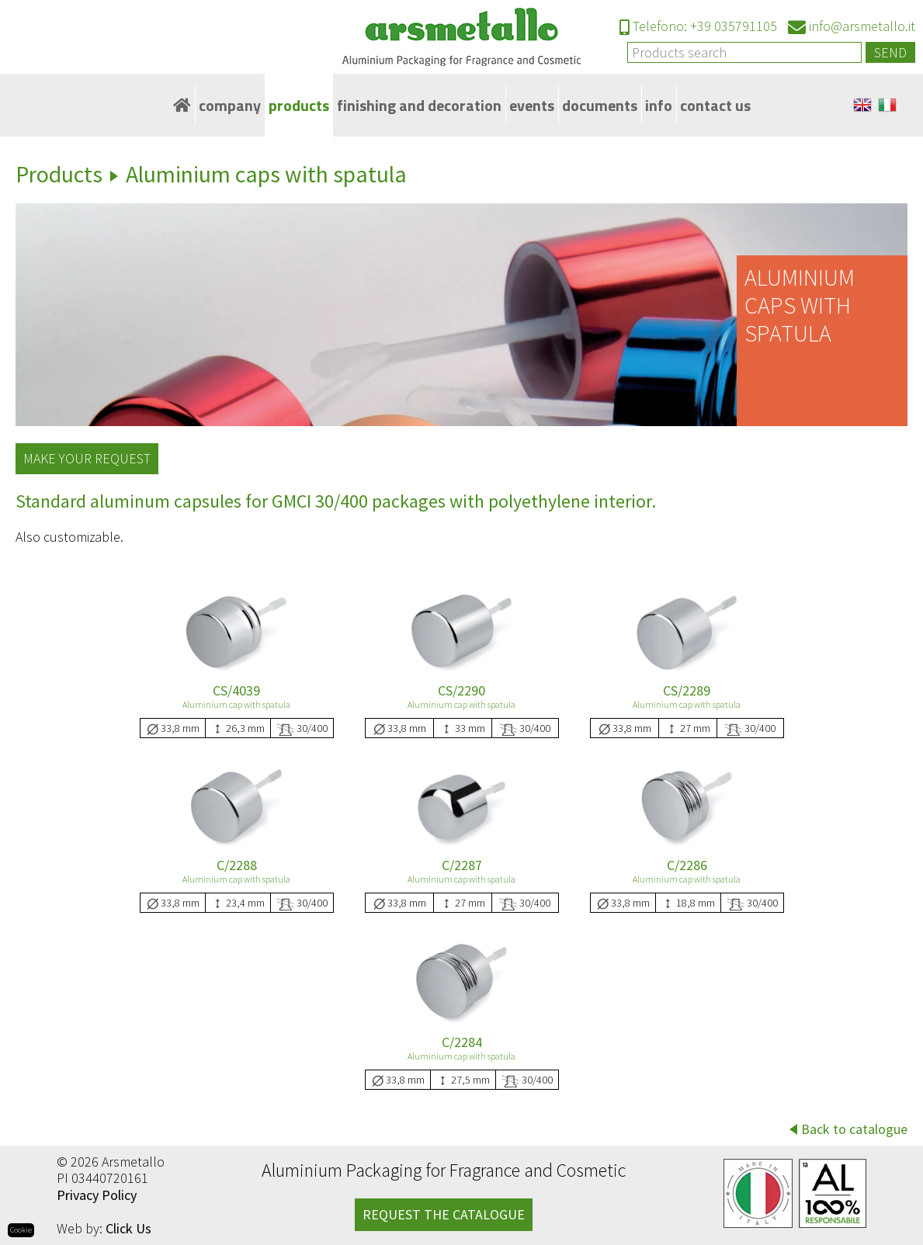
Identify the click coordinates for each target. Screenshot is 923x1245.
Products (299, 105)
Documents (599, 105)
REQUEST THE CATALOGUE (444, 1214)
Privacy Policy (97, 1195)
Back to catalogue (854, 1129)
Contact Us (715, 105)
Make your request (87, 458)
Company (230, 105)
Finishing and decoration (419, 105)
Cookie (21, 1230)
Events (531, 105)
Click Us (128, 1228)
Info (658, 105)
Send (890, 52)
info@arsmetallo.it (851, 26)
